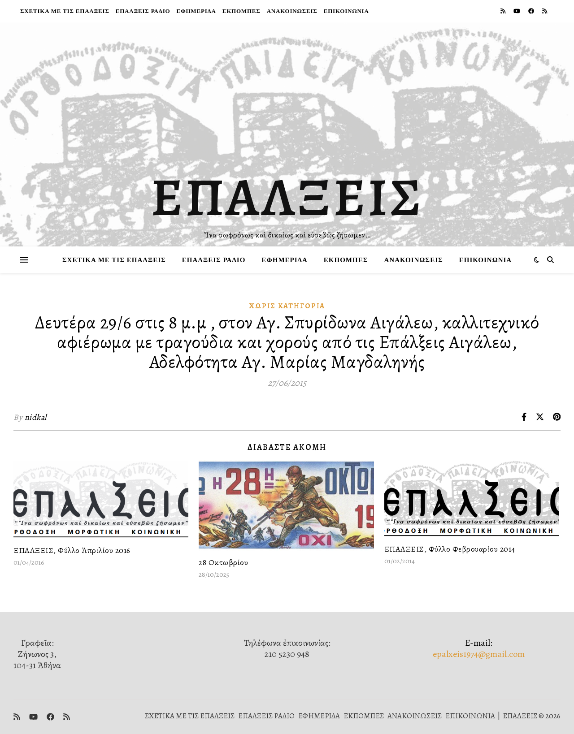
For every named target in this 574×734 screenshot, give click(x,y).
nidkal (36, 417)
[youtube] (517, 11)
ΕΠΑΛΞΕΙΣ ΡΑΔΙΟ (143, 11)
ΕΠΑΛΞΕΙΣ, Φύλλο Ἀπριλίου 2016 (71, 550)
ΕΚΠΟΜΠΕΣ (241, 11)
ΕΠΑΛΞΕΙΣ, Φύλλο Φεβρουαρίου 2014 (449, 549)
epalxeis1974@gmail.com (479, 654)
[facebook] (531, 11)
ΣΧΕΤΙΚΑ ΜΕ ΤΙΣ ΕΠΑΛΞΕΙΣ (64, 11)
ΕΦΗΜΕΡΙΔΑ (196, 11)
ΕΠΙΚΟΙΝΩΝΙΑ (346, 11)
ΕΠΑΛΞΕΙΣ (287, 197)
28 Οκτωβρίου (223, 562)
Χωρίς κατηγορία (287, 306)
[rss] (503, 11)
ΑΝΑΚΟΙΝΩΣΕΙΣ (292, 11)
